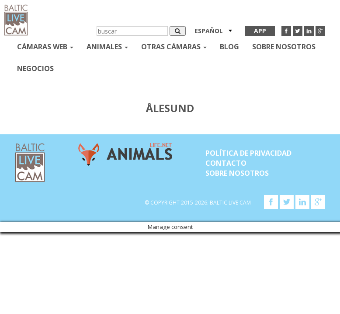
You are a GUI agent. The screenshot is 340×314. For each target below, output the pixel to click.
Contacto (225, 163)
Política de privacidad (248, 153)
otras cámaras (174, 46)
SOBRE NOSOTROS (284, 46)
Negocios (35, 68)
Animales (107, 46)
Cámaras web (45, 46)
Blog (229, 46)
